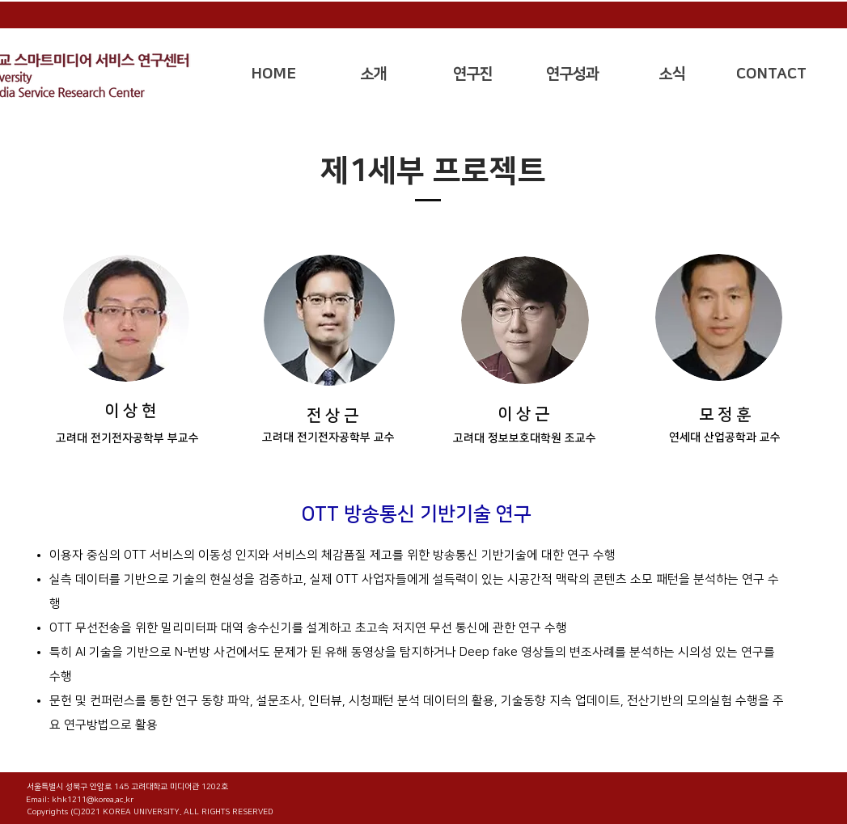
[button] (373, 74)
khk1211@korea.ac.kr (92, 800)
